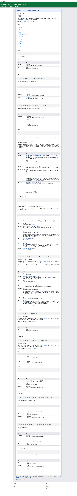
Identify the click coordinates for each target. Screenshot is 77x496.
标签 (20, 32)
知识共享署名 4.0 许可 (31, 476)
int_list (20, 30)
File (43, 170)
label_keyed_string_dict (23, 34)
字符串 (20, 41)
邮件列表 (29, 10)
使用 (32, 21)
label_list (21, 36)
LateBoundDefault (37, 155)
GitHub (74, 1)
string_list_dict (22, 46)
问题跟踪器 (47, 486)
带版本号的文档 (39, 1)
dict (24, 219)
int (31, 97)
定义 (30, 21)
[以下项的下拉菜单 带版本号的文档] (43, 1)
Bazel (18, 13)
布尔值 (20, 27)
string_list (21, 45)
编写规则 (6, 6)
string (31, 155)
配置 (26, 244)
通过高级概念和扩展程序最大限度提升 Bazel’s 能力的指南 (13, 4)
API (23, 13)
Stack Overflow (48, 489)
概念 (2, 6)
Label (27, 155)
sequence (27, 97)
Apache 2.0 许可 (46, 476)
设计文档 (16, 6)
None (26, 156)
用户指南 (20, 1)
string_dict (21, 43)
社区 (34, 1)
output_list (21, 39)
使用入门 (15, 1)
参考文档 (25, 1)
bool (26, 166)
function (55, 155)
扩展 (21, 13)
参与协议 (34, 10)
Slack (46, 488)
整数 (20, 29)
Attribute (20, 53)
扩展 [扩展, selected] (30, 1)
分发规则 (11, 6)
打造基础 (18, 10)
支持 (46, 485)
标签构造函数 (45, 137)
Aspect (32, 191)
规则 (22, 147)
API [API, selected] (20, 6)
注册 (38, 10)
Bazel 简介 (10, 1)
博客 (15, 485)
